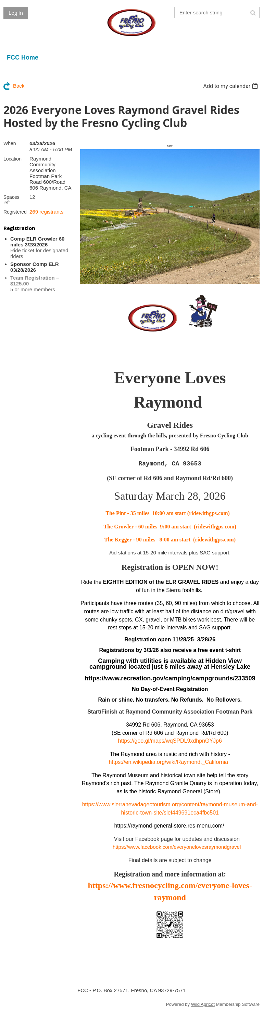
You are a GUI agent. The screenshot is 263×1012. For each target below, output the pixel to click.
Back (18, 86)
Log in (16, 12)
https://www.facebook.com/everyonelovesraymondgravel (176, 847)
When (9, 143)
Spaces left (11, 199)
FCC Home (22, 57)
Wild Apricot (203, 1004)
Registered (15, 212)
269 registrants (46, 212)
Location (12, 159)
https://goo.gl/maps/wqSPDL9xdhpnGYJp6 (170, 741)
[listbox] (231, 86)
